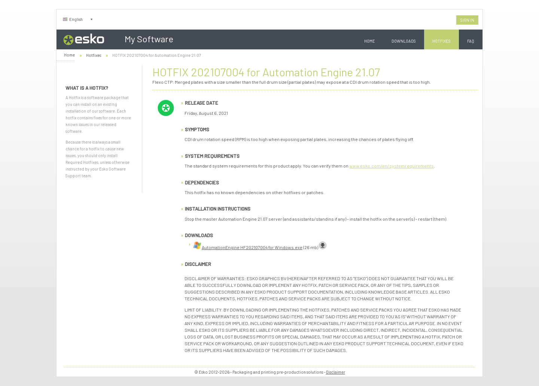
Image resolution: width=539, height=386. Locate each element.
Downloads (404, 41)
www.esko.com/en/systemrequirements (391, 165)
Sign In (467, 20)
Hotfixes (441, 41)
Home (369, 41)
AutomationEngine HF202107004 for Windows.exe (252, 247)
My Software (149, 38)
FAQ (470, 41)
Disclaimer (335, 372)
